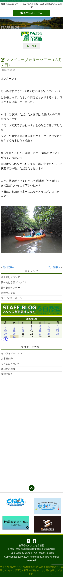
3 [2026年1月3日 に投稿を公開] (49, 325)
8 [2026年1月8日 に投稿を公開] (31, 328)
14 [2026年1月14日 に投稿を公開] (23, 331)
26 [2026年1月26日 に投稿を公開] (5, 336)
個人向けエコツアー (11, 277)
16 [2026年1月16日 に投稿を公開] (40, 331)
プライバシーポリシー (12, 298)
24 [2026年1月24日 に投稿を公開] (49, 333)
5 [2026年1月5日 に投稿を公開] (5, 328)
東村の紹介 (7, 374)
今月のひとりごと (10, 363)
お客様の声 (7, 358)
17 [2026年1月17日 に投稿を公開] (49, 331)
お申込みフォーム (31, 12)
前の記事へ (8, 267)
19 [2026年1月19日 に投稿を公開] (5, 333)
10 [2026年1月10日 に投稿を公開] (49, 328)
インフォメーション (11, 353)
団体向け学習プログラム (14, 282)
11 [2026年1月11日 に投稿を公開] (57, 328)
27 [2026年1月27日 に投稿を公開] (14, 336)
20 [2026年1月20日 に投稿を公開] (14, 333)
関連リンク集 (8, 292)
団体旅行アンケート (11, 287)
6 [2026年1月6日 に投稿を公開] (14, 328)
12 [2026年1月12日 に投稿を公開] (5, 331)
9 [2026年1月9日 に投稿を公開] (40, 328)
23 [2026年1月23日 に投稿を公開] (40, 333)
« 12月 (5, 339)
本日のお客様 (8, 369)
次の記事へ (54, 267)
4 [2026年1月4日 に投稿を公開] (57, 325)
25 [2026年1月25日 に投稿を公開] (57, 333)
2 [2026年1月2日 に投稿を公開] (40, 325)
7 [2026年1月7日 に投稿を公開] (23, 328)
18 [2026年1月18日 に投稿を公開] (57, 331)
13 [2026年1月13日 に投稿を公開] (14, 331)
